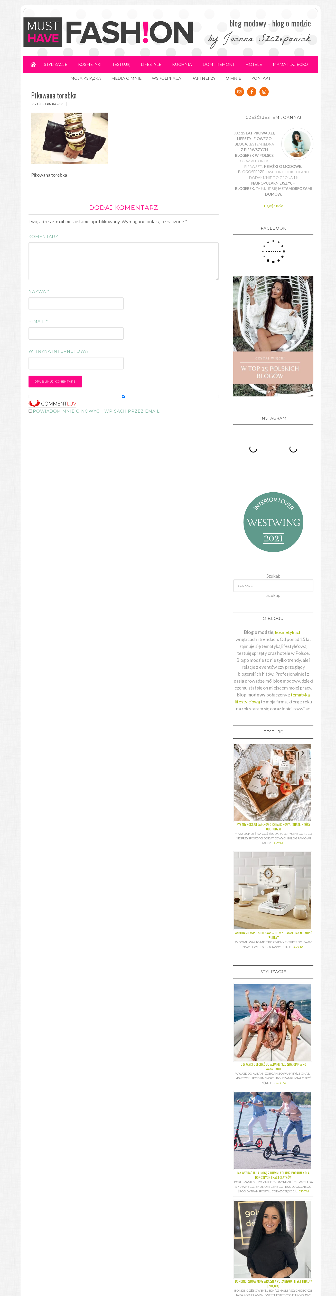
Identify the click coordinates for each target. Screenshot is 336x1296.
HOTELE (255, 64)
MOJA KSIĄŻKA (85, 78)
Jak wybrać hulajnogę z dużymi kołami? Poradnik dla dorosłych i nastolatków (273, 1170)
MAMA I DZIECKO (292, 64)
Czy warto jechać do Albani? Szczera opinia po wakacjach (273, 1062)
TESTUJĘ (120, 64)
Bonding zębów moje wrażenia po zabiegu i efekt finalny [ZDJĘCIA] (273, 1279)
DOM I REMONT (220, 64)
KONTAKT (261, 78)
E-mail (38, 321)
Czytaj (279, 838)
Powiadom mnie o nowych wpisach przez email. (97, 411)
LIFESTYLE (151, 64)
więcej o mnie (273, 206)
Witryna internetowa (58, 351)
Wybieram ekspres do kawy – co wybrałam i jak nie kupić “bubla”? (273, 930)
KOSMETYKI (89, 64)
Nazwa (39, 291)
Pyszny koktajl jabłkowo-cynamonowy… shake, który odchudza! (273, 822)
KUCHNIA (182, 64)
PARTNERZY (203, 78)
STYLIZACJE (54, 64)
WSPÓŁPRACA (166, 78)
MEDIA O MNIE (126, 78)
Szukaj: (273, 591)
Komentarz (43, 236)
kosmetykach (288, 628)
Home (31, 64)
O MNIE (233, 78)
